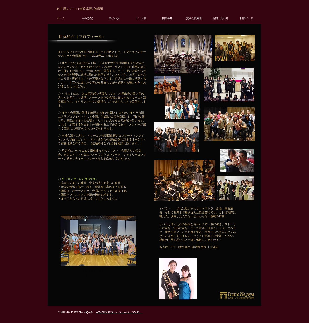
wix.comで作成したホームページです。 (119, 312)
